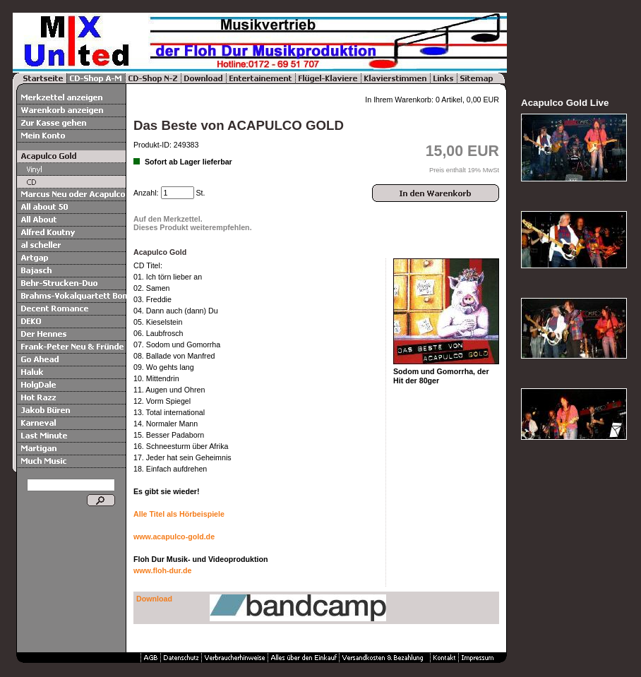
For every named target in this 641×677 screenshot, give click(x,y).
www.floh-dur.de (162, 570)
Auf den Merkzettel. (168, 219)
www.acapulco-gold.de (174, 536)
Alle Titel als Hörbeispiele (178, 514)
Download (154, 598)
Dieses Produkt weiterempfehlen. (192, 227)
